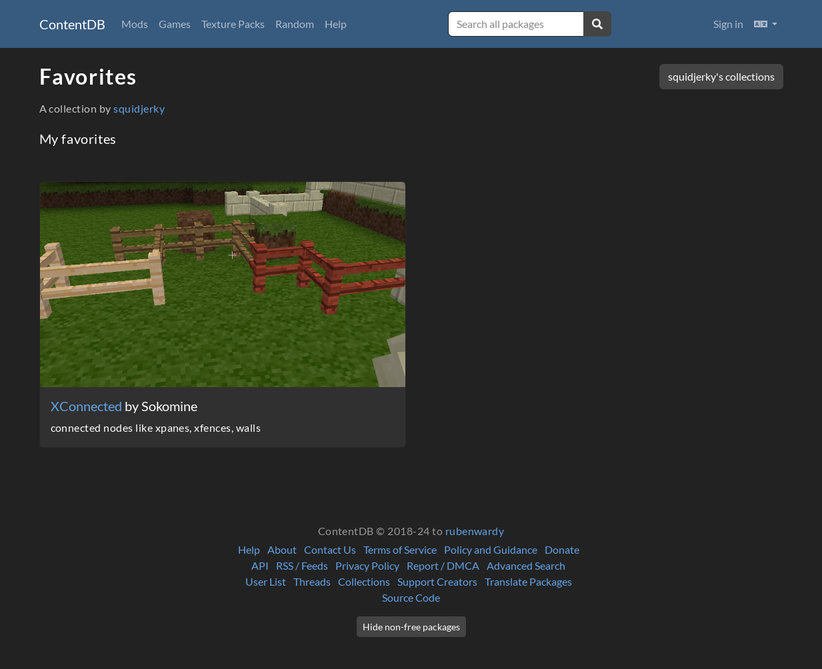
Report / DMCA (443, 565)
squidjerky (139, 108)
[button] (766, 24)
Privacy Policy (367, 565)
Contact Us (330, 549)
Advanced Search (526, 565)
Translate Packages (528, 581)
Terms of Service (400, 549)
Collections (364, 581)
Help (336, 23)
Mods (134, 23)
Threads (312, 581)
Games (175, 23)
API (260, 565)
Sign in (728, 23)
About (282, 549)
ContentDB (72, 24)
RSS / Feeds (302, 565)
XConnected (88, 406)
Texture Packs (233, 23)
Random (294, 23)
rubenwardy (475, 530)
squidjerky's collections (721, 76)
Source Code (411, 597)
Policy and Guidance (490, 549)
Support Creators (437, 581)
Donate (562, 549)
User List (265, 581)
